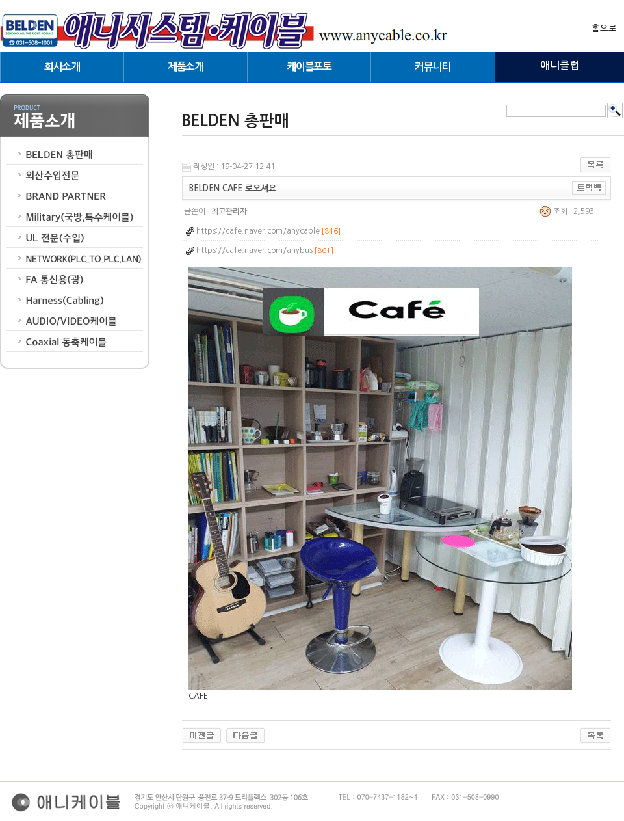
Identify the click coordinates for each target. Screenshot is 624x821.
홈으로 (604, 28)
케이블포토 (309, 67)
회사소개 (62, 67)
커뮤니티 (432, 67)
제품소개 (185, 67)
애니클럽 (559, 65)
